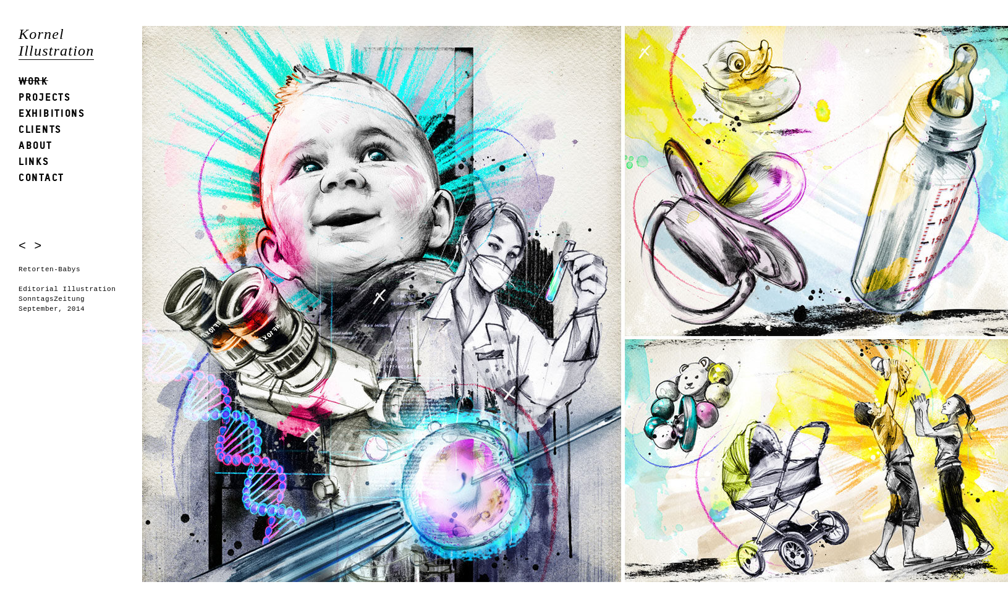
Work (33, 80)
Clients (40, 128)
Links (34, 160)
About (36, 144)
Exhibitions (52, 112)
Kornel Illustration (56, 42)
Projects (45, 96)
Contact (41, 177)
